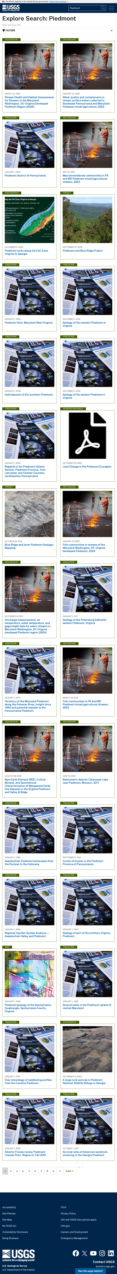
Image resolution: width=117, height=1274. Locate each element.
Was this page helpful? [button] (90, 1271)
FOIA (63, 1207)
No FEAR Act (9, 1226)
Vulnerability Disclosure (15, 1232)
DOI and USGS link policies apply (79, 1220)
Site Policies (9, 1213)
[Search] (103, 8)
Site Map (7, 1220)
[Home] (11, 10)
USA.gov (65, 1226)
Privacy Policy (68, 1213)
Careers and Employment (74, 1232)
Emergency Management (74, 1238)
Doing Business (10, 1238)
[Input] (87, 8)
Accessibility (9, 1207)
